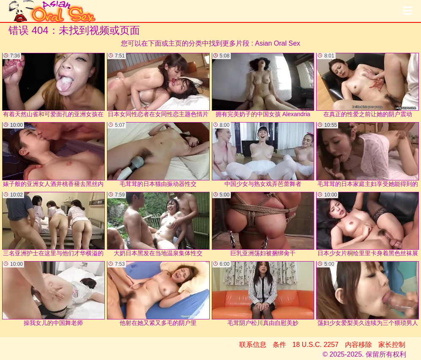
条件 (279, 344)
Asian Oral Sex (277, 43)
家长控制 (391, 344)
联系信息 (252, 344)
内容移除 (358, 344)
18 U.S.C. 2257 (316, 344)
